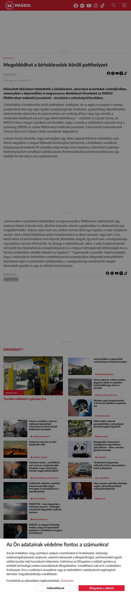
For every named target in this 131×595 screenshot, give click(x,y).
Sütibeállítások (55, 588)
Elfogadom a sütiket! (101, 588)
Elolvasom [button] (67, 580)
